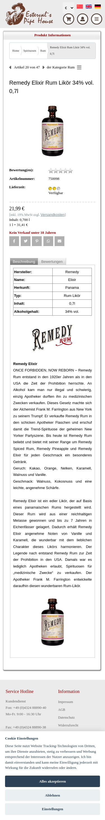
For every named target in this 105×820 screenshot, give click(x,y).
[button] (14, 241)
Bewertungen (52, 261)
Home (15, 50)
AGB (61, 710)
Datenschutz (66, 717)
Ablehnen (52, 795)
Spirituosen (29, 50)
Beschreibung (24, 261)
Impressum (65, 702)
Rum (43, 50)
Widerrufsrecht (68, 725)
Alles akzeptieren (52, 781)
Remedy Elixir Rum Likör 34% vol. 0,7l (70, 50)
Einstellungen (52, 809)
